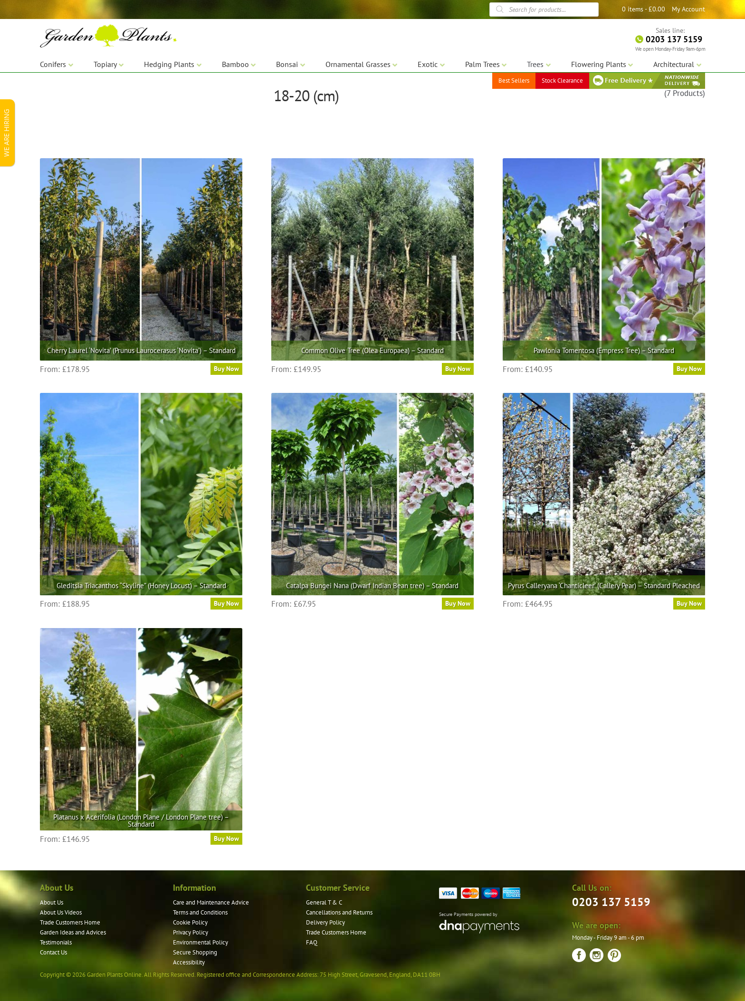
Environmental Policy (200, 942)
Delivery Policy (325, 922)
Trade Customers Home (70, 922)
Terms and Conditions (200, 912)
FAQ (311, 942)
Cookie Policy (190, 922)
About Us (51, 902)
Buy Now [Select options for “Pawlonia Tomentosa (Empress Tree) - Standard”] (689, 368)
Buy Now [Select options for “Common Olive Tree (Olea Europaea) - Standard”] (457, 368)
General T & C (324, 902)
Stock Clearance (562, 80)
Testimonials (56, 942)
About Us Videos (61, 912)
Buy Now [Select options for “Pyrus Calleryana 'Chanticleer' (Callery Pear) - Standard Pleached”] (689, 603)
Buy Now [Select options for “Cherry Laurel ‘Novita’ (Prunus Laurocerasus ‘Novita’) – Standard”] (226, 368)
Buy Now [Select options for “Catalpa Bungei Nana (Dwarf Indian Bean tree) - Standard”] (457, 603)
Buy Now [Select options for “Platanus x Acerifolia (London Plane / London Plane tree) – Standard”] (226, 838)
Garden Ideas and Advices (73, 932)
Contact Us (53, 952)
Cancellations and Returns (339, 912)
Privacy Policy (190, 932)
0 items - (643, 9)
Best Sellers (513, 80)
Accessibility (189, 962)
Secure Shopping (195, 952)
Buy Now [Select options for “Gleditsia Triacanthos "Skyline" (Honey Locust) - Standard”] (226, 603)
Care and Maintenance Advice (211, 902)
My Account (688, 9)
